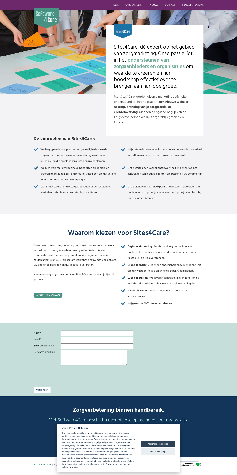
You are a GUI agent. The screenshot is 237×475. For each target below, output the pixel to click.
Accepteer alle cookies (158, 444)
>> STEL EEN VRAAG (48, 295)
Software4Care (42, 465)
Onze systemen (134, 5)
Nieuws (154, 5)
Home (115, 5)
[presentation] (84, 380)
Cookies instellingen (158, 451)
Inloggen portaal (192, 5)
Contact (170, 5)
